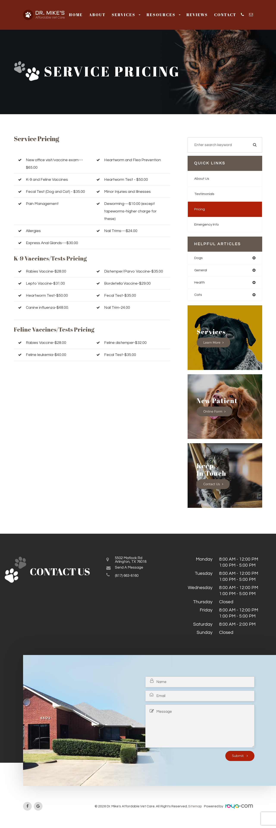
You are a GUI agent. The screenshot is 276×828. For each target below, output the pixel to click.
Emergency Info (208, 224)
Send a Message (132, 571)
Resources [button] (163, 14)
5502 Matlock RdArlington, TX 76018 (135, 562)
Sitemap (195, 807)
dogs (198, 258)
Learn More (212, 344)
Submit (238, 757)
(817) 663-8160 (130, 579)
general (201, 271)
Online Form (213, 413)
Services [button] (126, 14)
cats (198, 296)
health (200, 283)
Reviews (197, 14)
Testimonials (204, 194)
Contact (225, 14)
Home (76, 14)
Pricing (200, 209)
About (97, 14)
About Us (202, 179)
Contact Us (212, 485)
